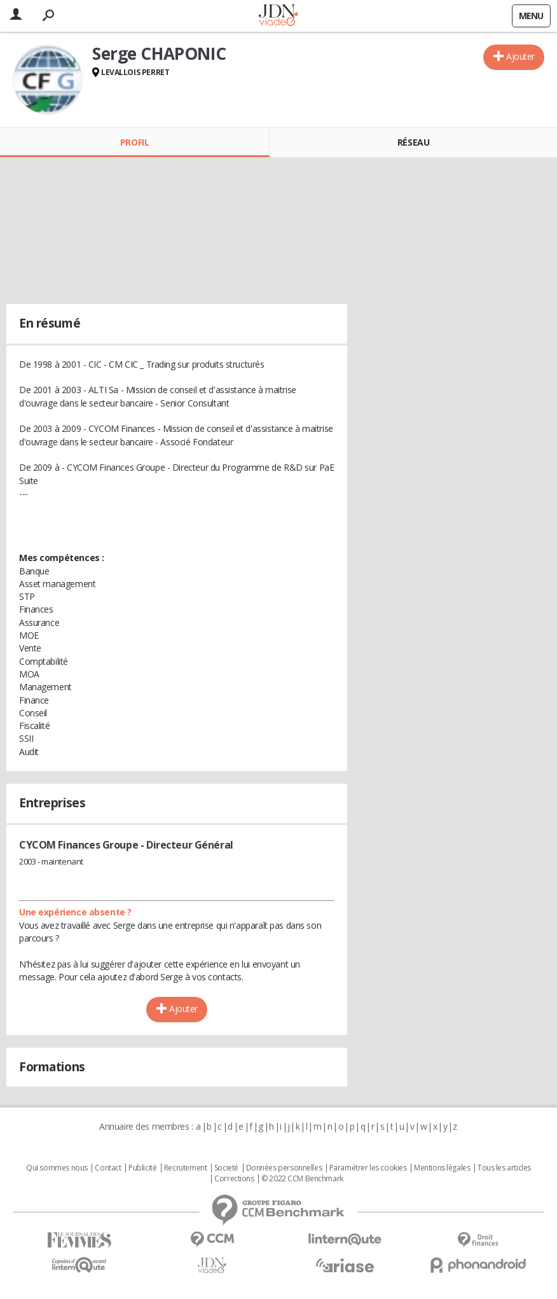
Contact (108, 1168)
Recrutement (185, 1168)
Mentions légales (442, 1168)
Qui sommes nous (57, 1168)
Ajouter (520, 56)
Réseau (413, 142)
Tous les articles (504, 1168)
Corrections (234, 1178)
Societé (226, 1168)
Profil (134, 142)
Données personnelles (284, 1168)
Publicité (142, 1168)
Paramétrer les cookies (368, 1168)
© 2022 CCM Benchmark (302, 1178)
